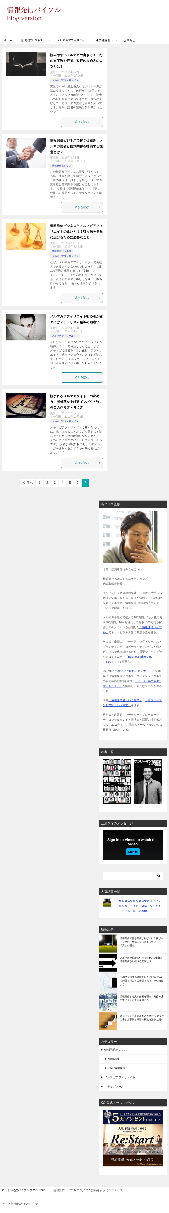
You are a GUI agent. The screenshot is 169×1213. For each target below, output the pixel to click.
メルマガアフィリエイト (72, 40)
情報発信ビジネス (31, 40)
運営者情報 (103, 40)
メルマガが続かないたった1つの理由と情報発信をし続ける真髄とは (141, 959)
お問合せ (129, 40)
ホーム (8, 40)
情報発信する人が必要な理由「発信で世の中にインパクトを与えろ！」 (141, 998)
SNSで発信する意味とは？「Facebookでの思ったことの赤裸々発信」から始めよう (141, 981)
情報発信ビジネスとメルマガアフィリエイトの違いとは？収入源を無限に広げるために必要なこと (76, 231)
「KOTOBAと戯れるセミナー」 (132, 670)
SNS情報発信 (116, 1068)
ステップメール (114, 1086)
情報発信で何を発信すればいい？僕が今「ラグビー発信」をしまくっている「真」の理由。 (140, 906)
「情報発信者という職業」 (125, 700)
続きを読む (88, 121)
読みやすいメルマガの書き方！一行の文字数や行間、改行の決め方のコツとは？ (76, 60)
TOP (26, 1190)
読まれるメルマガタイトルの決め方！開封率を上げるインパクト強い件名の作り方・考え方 (76, 401)
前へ (29, 482)
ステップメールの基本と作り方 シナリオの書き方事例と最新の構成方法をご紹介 (142, 1017)
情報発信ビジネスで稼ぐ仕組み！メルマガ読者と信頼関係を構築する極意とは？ (76, 146)
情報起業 (114, 1058)
